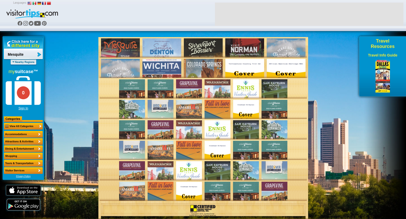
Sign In (23, 108)
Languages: (20, 2)
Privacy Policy (23, 176)
